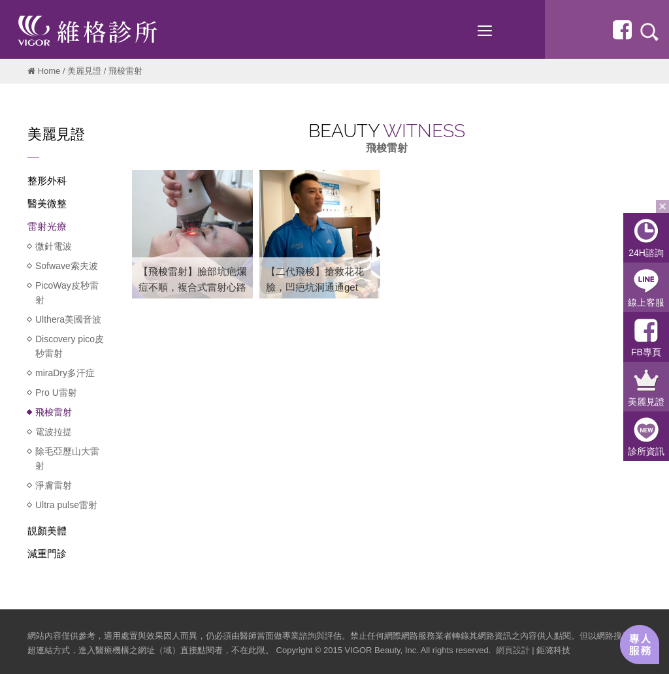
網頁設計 (513, 650)
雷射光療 (47, 226)
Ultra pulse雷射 (66, 505)
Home (49, 71)
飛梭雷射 (53, 412)
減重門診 (47, 553)
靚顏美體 (47, 530)
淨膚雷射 (53, 485)
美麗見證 (84, 71)
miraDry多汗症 (65, 373)
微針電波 (53, 246)
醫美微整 (47, 203)
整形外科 (47, 180)
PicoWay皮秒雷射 (67, 292)
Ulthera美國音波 (68, 319)
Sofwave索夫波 (66, 266)
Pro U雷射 (56, 392)
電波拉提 (53, 431)
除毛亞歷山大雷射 (67, 458)
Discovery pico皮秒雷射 (69, 346)
